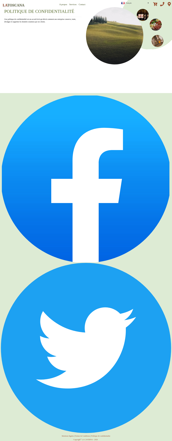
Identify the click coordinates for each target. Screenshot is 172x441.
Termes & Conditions (82, 436)
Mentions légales (68, 436)
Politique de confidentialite (100, 436)
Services (73, 4)
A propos (63, 4)
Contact (82, 4)
